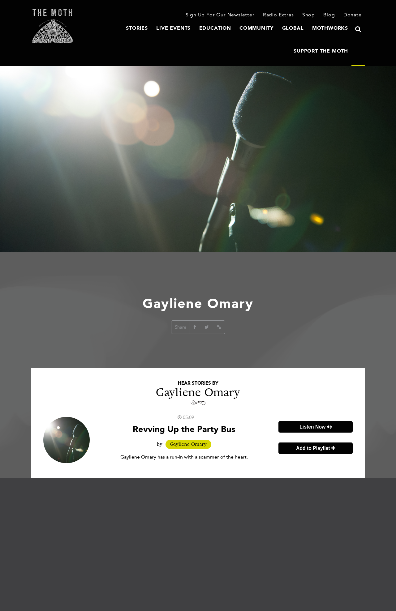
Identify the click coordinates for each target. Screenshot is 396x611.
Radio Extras (281, 15)
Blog (330, 15)
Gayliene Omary (188, 431)
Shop (310, 15)
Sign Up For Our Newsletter (227, 15)
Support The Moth (323, 35)
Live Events (130, 35)
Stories (96, 35)
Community (206, 35)
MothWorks (274, 35)
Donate (353, 15)
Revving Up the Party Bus (184, 415)
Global (240, 35)
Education (168, 35)
